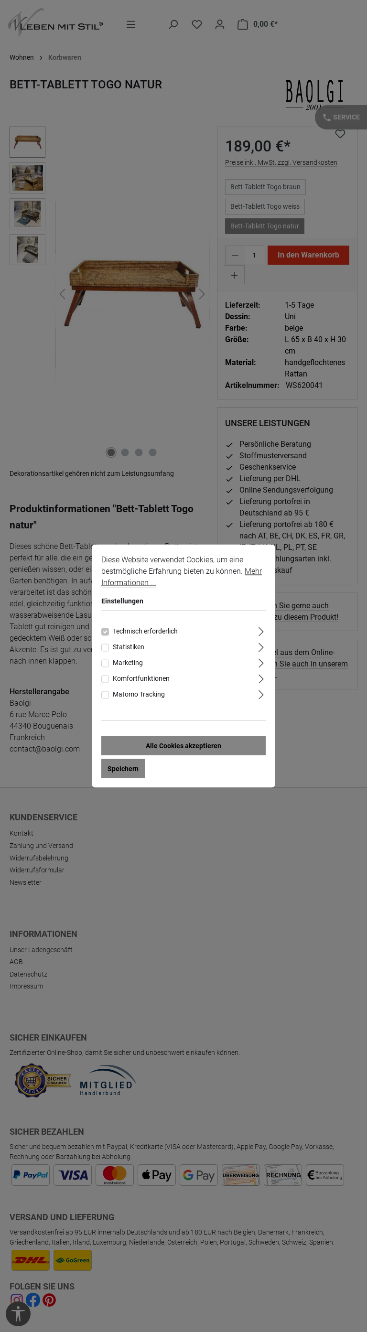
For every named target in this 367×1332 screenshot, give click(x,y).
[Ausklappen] (261, 632)
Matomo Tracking (139, 696)
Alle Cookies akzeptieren (183, 748)
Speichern (123, 770)
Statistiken (128, 649)
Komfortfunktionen (141, 680)
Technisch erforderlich (145, 633)
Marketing (128, 664)
